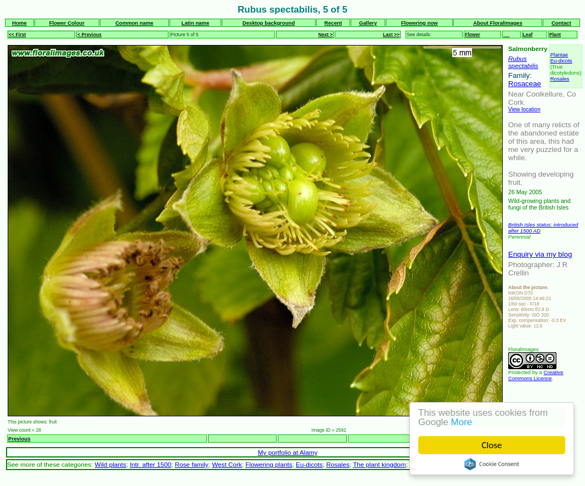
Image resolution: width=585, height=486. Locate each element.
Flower (472, 34)
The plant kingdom (379, 464)
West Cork (226, 464)
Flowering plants (268, 464)
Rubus (517, 58)
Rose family (192, 464)
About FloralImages (497, 23)
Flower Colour (67, 23)
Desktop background (269, 23)
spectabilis (523, 65)
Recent (333, 23)
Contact (561, 23)
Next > (325, 34)
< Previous (89, 34)
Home (19, 23)
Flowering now (419, 23)
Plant (555, 34)
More (462, 422)
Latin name (196, 23)
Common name (134, 23)
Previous (19, 439)
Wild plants (110, 464)
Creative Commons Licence (535, 375)
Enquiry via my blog (540, 254)
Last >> (391, 34)
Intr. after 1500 (150, 464)
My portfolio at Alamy (288, 452)
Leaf (528, 34)
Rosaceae (524, 84)
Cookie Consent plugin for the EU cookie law (491, 464)
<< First (17, 34)
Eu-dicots (561, 61)
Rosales (560, 79)
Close (492, 445)
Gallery (368, 23)
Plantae (559, 55)
